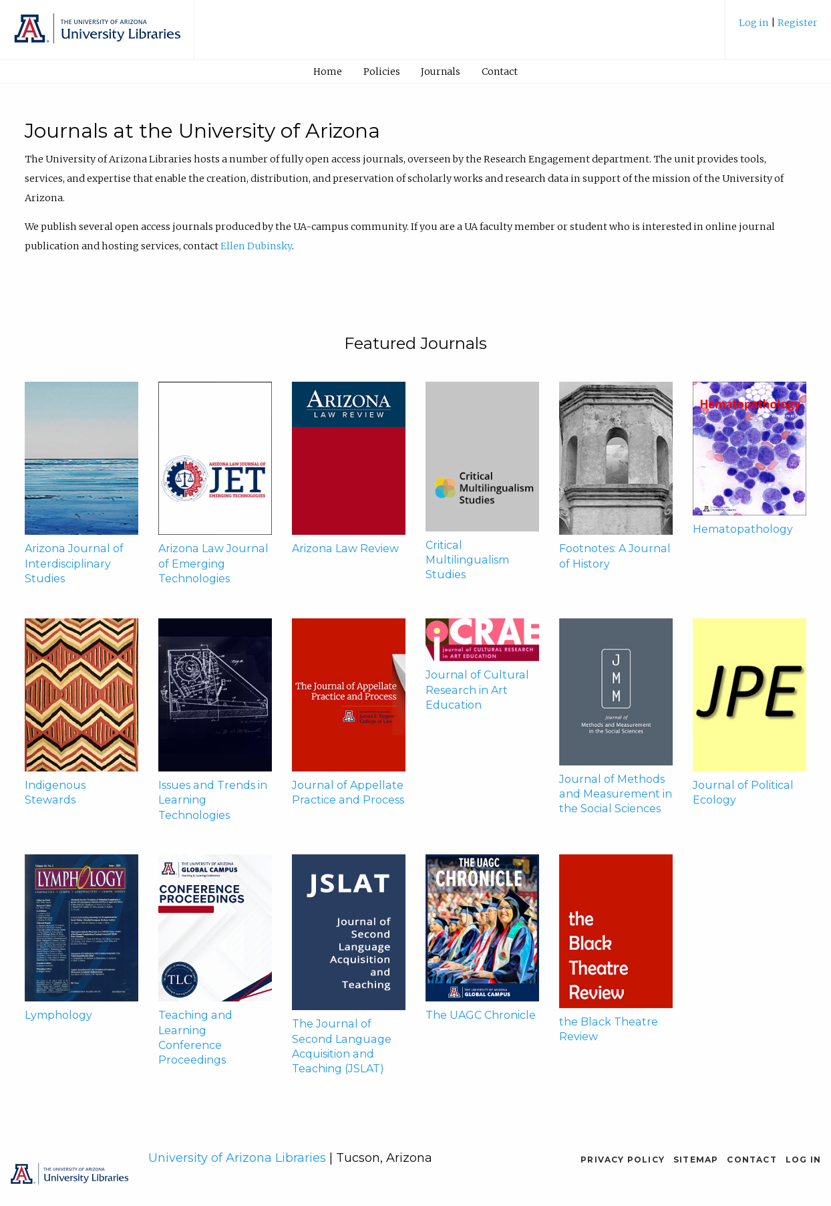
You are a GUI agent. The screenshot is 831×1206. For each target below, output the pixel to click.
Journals (440, 72)
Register (798, 23)
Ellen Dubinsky (256, 246)
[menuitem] (778, 27)
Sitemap (695, 1160)
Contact (500, 72)
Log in (755, 23)
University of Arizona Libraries (237, 1158)
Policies (381, 72)
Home (327, 72)
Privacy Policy (622, 1160)
